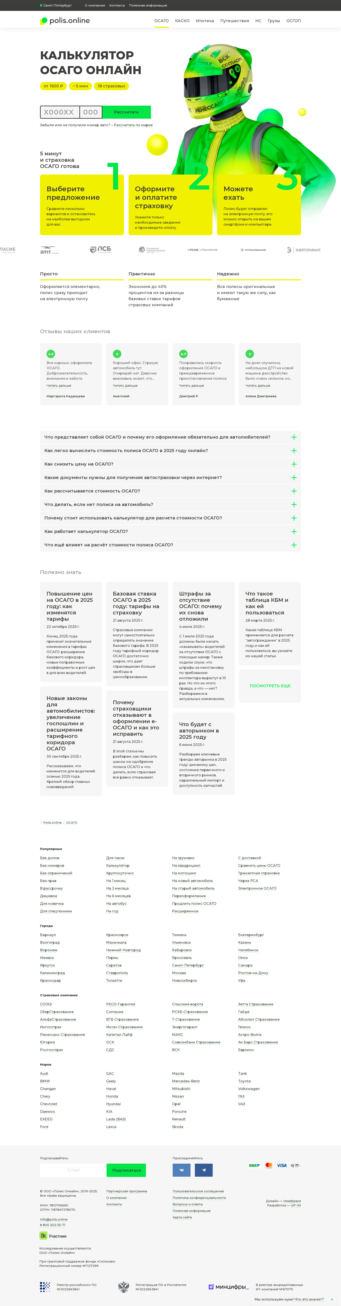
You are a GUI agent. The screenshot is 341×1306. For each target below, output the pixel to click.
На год (112, 911)
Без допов (49, 858)
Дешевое (48, 896)
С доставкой (249, 858)
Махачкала (116, 942)
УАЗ (241, 1104)
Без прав (48, 881)
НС (258, 20)
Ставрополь (117, 973)
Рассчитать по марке (133, 125)
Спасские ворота (187, 1004)
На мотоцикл (184, 873)
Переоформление (189, 896)
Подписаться (126, 1170)
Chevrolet (48, 1104)
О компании (95, 5)
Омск (243, 958)
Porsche (179, 1112)
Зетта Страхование (255, 1004)
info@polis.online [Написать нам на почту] (54, 1219)
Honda (112, 1096)
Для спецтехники (56, 911)
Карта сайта (182, 1217)
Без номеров (52, 865)
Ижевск (47, 958)
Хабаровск (182, 950)
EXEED (46, 1119)
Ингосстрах (50, 1027)
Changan (48, 1089)
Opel (176, 1104)
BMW (45, 1081)
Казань (244, 942)
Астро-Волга (249, 1035)
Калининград (52, 973)
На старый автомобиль (193, 888)
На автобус (116, 904)
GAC (110, 1073)
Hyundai (113, 1104)
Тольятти (114, 980)
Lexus (111, 1127)
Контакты (117, 5)
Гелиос (244, 1027)
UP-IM (296, 1205)
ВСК (176, 1050)
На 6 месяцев (118, 896)
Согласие (114, 1012)
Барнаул (48, 935)
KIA (109, 1112)
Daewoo (47, 1112)
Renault (179, 1119)
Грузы (274, 20)
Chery (45, 1096)
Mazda (178, 1073)
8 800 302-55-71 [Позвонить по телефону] (52, 1225)
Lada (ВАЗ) (116, 1119)
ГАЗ (241, 1096)
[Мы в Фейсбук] (204, 1170)
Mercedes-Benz (186, 1081)
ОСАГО (161, 20)
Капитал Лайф (119, 1035)
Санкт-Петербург (188, 965)
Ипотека (205, 20)
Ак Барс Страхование (258, 1042)
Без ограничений (56, 873)
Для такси (115, 858)
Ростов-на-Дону (253, 973)
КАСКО (182, 20)
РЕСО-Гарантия (120, 1004)
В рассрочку (51, 888)
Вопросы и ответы (188, 1204)
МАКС (177, 1035)
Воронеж (48, 950)
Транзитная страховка (259, 873)
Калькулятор (118, 865)
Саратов (114, 965)
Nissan (178, 1096)
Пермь (112, 958)
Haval (111, 1089)
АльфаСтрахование (58, 1019)
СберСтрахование (57, 1012)
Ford (44, 1127)
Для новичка (52, 904)
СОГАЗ (46, 1004)
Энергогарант (185, 1027)
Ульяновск (181, 942)
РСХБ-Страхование (190, 1012)
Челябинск (248, 950)
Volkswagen (249, 1089)
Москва (179, 973)
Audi (44, 1073)
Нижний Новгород (123, 950)
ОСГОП (293, 20)
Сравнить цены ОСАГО (259, 865)
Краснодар (50, 980)
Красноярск (117, 935)
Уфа (241, 980)
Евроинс (246, 1050)
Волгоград (50, 942)
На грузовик (183, 858)
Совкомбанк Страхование (196, 1042)
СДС (110, 1050)
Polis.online (52, 823)
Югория (47, 1042)
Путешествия (234, 20)
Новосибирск (184, 980)
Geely (111, 1081)
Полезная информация (148, 5)
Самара (245, 965)
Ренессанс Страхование (62, 1035)
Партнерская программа (126, 1191)
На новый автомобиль (192, 881)
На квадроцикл (186, 865)
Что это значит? (309, 1299)
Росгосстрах (51, 1050)
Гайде (243, 1012)
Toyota (244, 1081)
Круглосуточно (120, 873)
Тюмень (179, 935)
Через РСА (248, 881)
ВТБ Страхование (122, 1019)
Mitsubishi (181, 1089)
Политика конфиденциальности (199, 1198)
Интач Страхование (124, 1027)
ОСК (110, 1042)
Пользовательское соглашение (198, 1191)
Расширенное (185, 911)
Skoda (177, 1127)
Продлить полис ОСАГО (194, 904)
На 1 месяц (116, 881)
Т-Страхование (186, 1019)
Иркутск (47, 965)
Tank (242, 1073)
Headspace (292, 1201)
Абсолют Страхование (259, 1019)
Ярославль (182, 958)
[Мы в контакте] (182, 1170)
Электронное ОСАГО (257, 888)
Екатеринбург (251, 935)
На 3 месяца (117, 888)
